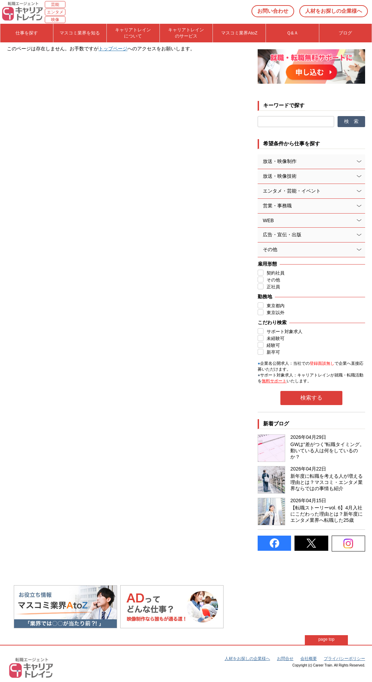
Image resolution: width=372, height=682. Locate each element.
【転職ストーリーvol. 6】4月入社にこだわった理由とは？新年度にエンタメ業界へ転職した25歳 (326, 514)
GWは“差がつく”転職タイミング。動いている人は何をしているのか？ (327, 450)
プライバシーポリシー (344, 658)
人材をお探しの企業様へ (333, 11)
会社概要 (308, 658)
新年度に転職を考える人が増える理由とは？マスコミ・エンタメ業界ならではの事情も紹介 (326, 482)
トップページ (113, 48)
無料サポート (274, 381)
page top (326, 639)
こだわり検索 (272, 322)
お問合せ (285, 658)
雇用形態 (267, 264)
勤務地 (265, 296)
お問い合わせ (272, 11)
